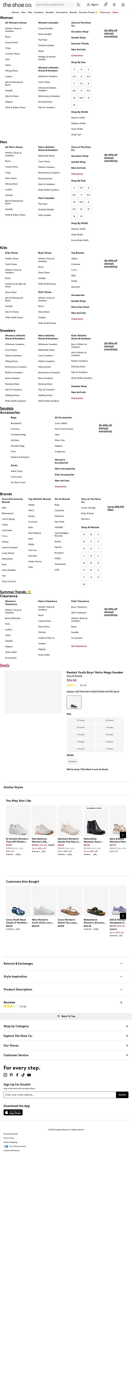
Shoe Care (60, 440)
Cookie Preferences (11, 1150)
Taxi (4, 575)
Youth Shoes (11, 264)
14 (74, 216)
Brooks (31, 516)
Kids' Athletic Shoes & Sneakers (81, 337)
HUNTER (59, 527)
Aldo (4, 508)
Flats (7, 59)
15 (81, 216)
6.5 (88, 76)
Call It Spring (8, 519)
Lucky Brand (8, 553)
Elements (59, 516)
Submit (122, 1095)
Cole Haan (7, 530)
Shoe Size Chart (80, 307)
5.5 (74, 76)
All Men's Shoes (14, 147)
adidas (74, 258)
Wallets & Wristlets (20, 457)
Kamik (58, 541)
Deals (115, 12)
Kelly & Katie (87, 513)
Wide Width (77, 129)
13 (88, 209)
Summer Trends (80, 43)
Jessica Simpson (10, 547)
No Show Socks (18, 482)
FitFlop (5, 542)
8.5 (74, 91)
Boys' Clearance (79, 607)
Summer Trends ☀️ (88, 12)
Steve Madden (9, 570)
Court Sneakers (45, 355)
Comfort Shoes (12, 54)
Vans (30, 567)
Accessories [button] (62, 12)
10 (74, 98)
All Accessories (63, 417)
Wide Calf (76, 134)
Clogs (8, 48)
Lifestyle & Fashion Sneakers (47, 89)
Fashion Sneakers (46, 167)
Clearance (77, 55)
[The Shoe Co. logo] (18, 4)
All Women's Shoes (16, 22)
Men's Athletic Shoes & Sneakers (48, 148)
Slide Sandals (44, 215)
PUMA (74, 281)
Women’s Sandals (48, 22)
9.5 (88, 91)
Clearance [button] (105, 12)
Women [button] (15, 12)
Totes (13, 451)
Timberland (60, 564)
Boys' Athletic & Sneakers (79, 345)
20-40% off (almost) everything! (111, 58)
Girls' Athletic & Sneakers (78, 354)
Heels (8, 65)
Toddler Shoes (11, 258)
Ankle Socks (17, 471)
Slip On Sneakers (79, 372)
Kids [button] (30, 12)
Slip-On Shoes (12, 96)
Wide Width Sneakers (48, 190)
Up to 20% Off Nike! (116, 533)
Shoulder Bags (17, 446)
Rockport (59, 553)
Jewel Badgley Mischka (62, 534)
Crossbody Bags (18, 434)
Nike (73, 275)
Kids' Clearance (80, 601)
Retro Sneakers (12, 378)
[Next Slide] (123, 835)
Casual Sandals (45, 28)
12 (74, 105)
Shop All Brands (90, 527)
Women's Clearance (11, 603)
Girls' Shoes (44, 292)
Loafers (8, 76)
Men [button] (23, 12)
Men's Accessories (65, 468)
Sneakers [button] (39, 12)
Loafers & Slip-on (46, 638)
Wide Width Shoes (14, 317)
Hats (57, 434)
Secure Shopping (10, 1142)
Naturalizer (7, 559)
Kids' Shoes (11, 252)
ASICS (31, 510)
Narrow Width (78, 117)
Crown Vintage (88, 508)
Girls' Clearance (79, 612)
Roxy (4, 564)
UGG (57, 570)
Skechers (75, 287)
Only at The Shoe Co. (81, 24)
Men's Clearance (47, 601)
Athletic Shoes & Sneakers (13, 29)
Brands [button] (73, 12)
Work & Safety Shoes (15, 107)
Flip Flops (42, 40)
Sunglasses (60, 451)
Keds (30, 527)
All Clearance (79, 646)
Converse (75, 264)
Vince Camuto (9, 581)
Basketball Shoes (46, 156)
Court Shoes (44, 82)
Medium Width (78, 123)
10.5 (81, 98)
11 (88, 98)
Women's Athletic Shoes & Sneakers (48, 69)
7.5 (81, 83)
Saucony (32, 550)
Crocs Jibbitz (61, 423)
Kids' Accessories (64, 474)
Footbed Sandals (46, 45)
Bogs (57, 505)
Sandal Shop (78, 37)
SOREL (58, 558)
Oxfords (9, 195)
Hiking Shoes (11, 70)
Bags (13, 417)
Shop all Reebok (74, 676)
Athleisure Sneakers (47, 76)
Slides (41, 51)
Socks (14, 465)
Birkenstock (7, 513)
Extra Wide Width (79, 240)
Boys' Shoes (44, 252)
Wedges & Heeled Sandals (46, 58)
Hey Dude (59, 522)
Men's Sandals (46, 198)
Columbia (59, 510)
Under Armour (35, 561)
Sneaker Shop (79, 386)
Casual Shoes (11, 42)
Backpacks (16, 423)
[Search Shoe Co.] (54, 4)
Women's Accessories (61, 461)
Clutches (15, 429)
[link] (17, 845)
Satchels (15, 440)
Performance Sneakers (49, 96)
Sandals (50, 12)
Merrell (58, 547)
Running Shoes (45, 102)
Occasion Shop (79, 31)
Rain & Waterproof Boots (14, 83)
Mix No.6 (85, 519)
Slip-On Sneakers (46, 107)
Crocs (74, 270)
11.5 (74, 209)
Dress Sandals (44, 34)
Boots (8, 37)
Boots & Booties (12, 618)
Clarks (5, 524)
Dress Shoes (11, 178)
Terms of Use (9, 1138)
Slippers (9, 102)
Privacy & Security (11, 1134)
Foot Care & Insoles (64, 429)
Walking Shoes (12, 395)
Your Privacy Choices (15, 1146)
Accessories (77, 295)
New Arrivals (78, 49)
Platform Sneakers (14, 372)
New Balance (34, 533)
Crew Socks (16, 477)
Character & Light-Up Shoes (15, 285)
